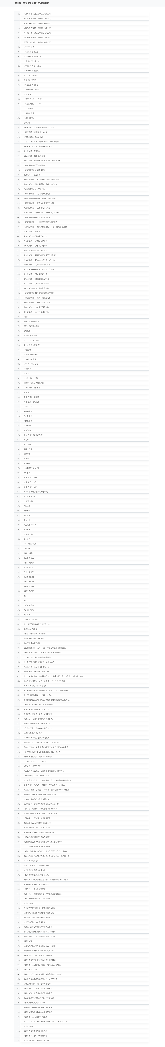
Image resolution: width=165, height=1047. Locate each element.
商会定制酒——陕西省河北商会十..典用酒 (39, 260)
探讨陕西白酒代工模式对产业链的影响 (38, 984)
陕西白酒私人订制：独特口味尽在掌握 (38, 955)
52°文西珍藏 (28, 108)
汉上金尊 (27, 539)
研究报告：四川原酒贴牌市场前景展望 (38, 917)
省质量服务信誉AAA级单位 (34, 638)
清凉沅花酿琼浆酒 (30, 336)
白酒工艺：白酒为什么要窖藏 (34, 889)
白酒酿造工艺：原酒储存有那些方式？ (38, 728)
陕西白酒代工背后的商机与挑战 (35, 1017)
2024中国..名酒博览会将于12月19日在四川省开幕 (42, 752)
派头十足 (27, 520)
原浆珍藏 (27, 123)
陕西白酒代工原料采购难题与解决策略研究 (40, 960)
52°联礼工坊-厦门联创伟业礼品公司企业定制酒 (41, 142)
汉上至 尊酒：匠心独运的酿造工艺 (36, 667)
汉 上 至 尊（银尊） (31, 482)
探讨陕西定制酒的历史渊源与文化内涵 (38, 1007)
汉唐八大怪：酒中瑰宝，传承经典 (36, 671)
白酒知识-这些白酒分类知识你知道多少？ (39, 832)
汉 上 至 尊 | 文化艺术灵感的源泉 (36, 686)
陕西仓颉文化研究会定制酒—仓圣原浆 (38, 146)
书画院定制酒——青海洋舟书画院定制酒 (39, 203)
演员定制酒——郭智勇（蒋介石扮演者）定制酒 (41, 213)
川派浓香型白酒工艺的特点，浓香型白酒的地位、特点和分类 (46, 856)
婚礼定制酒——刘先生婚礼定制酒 (36, 288)
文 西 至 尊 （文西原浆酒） (34, 435)
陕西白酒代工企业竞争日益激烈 (35, 1031)
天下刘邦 (27, 463)
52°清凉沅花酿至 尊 (31, 359)
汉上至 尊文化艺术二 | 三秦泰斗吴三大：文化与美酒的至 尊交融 (47, 780)
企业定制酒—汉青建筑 (32, 151)
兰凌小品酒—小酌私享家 (33, 388)
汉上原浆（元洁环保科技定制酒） (36, 492)
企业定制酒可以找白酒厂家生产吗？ (37, 709)
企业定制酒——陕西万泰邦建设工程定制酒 (40, 255)
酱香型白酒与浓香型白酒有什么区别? (37, 723)
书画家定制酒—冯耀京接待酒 (34, 170)
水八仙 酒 (27, 444)
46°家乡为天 (28, 94)
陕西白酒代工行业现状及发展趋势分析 (38, 988)
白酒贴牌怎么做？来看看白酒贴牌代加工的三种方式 (43, 842)
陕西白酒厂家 (29, 591)
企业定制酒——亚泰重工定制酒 (35, 236)
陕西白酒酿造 (29, 553)
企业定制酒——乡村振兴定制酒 (35, 246)
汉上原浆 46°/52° (30, 525)
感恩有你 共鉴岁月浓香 (32, 766)
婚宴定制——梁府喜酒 (32, 175)
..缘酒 (26, 317)
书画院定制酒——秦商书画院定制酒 (37, 298)
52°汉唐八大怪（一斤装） (33, 99)
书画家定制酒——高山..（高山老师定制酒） (40, 198)
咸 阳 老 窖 (28, 392)
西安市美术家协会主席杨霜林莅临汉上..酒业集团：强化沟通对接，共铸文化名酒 (53, 676)
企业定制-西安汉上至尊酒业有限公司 (37, 23)
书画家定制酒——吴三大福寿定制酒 (37, 194)
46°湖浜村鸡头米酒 (31, 354)
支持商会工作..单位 (31, 619)
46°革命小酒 (28, 534)
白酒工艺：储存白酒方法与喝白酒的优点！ (40, 719)
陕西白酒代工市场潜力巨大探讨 (35, 1036)
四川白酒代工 (29, 572)
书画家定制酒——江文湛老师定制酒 (37, 217)
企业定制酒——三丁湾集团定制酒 (36, 312)
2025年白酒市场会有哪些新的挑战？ (37, 738)
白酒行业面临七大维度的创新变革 (36, 865)
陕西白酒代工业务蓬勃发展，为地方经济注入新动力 (43, 974)
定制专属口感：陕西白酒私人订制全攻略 (39, 951)
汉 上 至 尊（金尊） (31, 487)
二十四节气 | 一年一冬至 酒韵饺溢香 (37, 657)
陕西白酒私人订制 (30, 969)
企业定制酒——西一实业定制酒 (35, 250)
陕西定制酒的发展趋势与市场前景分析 (38, 1012)
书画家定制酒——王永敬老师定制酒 (37, 208)
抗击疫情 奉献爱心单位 (32, 643)
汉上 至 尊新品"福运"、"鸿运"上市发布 (38, 695)
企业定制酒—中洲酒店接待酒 (34, 156)
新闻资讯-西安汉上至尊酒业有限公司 (37, 37)
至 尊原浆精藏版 (30, 80)
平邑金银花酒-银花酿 (31, 321)
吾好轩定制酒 (29, 118)
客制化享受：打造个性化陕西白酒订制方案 (40, 936)
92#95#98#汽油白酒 (31, 468)
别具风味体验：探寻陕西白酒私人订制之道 (40, 946)
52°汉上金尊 (28, 501)
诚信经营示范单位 (30, 629)
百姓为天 (27, 548)
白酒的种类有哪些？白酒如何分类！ (37, 884)
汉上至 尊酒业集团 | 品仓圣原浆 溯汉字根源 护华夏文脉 (44, 681)
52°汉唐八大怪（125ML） (33, 104)
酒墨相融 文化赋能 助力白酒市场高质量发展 (40, 794)
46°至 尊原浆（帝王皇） (33, 56)
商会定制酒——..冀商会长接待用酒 (37, 265)
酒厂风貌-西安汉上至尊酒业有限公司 (37, 19)
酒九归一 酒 (28, 440)
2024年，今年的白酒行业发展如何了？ (38, 799)
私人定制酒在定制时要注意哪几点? (37, 846)
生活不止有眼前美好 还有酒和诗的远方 (38, 757)
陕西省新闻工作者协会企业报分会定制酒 (39, 127)
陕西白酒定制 (29, 586)
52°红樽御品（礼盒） (32, 61)
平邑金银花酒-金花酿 (31, 326)
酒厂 (25, 596)
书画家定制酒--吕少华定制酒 (34, 189)
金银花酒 (27, 331)
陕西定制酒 (28, 941)
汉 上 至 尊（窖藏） (31, 477)
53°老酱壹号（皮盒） (32, 90)
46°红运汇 (27, 373)
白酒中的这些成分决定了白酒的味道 (37, 899)
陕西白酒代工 (29, 558)
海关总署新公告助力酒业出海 (34, 870)
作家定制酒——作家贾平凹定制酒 (36, 307)
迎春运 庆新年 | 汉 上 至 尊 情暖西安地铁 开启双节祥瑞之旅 (46, 747)
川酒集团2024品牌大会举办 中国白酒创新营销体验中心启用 (46, 880)
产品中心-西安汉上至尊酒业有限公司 (37, 14)
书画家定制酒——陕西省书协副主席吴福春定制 (41, 179)
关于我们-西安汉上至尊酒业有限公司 (37, 33)
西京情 (26, 459)
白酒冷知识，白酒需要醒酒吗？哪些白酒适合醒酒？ (43, 894)
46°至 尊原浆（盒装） (32, 71)
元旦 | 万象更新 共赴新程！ (34, 733)
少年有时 (27, 473)
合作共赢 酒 (28, 416)
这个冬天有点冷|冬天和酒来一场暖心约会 (39, 662)
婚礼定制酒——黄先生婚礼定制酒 (36, 283)
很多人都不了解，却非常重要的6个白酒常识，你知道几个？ (46, 1022)
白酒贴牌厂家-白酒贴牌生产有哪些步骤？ (39, 705)
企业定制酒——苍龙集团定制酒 (35, 274)
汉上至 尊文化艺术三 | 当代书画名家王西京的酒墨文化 (44, 771)
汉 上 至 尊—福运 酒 (31, 397)
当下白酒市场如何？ (31, 861)
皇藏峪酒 (27, 454)
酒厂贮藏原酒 (29, 605)
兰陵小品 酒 (28, 406)
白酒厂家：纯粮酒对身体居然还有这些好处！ (40, 809)
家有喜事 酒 (28, 411)
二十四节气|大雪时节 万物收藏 (35, 761)
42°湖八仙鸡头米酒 (31, 378)
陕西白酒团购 (29, 582)
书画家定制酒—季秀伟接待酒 (34, 165)
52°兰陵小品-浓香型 (31, 364)
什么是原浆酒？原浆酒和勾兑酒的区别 (38, 828)
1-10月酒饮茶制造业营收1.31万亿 (36, 875)
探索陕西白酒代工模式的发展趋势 (36, 1040)
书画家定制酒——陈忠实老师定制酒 (37, 302)
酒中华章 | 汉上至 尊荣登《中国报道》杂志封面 (41, 742)
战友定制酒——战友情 (32, 231)
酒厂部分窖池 (29, 610)
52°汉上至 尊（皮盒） (32, 52)
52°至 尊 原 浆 (29, 47)
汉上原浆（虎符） (30, 496)
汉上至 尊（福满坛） (31, 75)
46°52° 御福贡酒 (30, 544)
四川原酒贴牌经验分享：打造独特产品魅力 (40, 908)
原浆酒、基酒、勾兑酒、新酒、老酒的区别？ (40, 813)
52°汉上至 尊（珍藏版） (33, 66)
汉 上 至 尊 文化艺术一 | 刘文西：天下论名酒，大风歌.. (44, 785)
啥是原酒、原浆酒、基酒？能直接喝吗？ (39, 714)
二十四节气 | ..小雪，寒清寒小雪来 (36, 775)
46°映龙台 (27, 369)
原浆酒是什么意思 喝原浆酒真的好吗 (37, 823)
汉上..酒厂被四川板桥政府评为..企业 (37, 624)
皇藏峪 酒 (27, 425)
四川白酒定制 (29, 577)
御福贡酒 (27, 529)
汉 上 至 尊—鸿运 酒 (31, 402)
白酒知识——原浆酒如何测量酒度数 (37, 818)
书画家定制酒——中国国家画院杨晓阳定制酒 (40, 222)
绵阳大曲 (27, 506)
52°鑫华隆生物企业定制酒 (33, 137)
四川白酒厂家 (29, 567)
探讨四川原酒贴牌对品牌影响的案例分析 (39, 913)
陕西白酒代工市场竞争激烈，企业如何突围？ (40, 979)
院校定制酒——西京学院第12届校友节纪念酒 (40, 184)
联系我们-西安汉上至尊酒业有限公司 (37, 42)
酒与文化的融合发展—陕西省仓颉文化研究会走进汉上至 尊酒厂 (47, 700)
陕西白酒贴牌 (29, 563)
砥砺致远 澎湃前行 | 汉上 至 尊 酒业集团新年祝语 (42, 652)
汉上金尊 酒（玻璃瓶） (32, 345)
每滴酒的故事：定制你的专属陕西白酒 (38, 927)
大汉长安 (27, 511)
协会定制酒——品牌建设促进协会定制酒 (39, 269)
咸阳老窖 (27, 515)
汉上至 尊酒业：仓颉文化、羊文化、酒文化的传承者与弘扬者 (46, 790)
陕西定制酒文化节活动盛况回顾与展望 (38, 993)
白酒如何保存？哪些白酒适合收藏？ (37, 837)
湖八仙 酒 (27, 430)
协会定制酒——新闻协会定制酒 (35, 241)
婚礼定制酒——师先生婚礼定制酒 (36, 279)
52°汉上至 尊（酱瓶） (32, 85)
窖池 (25, 600)
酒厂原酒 (27, 615)
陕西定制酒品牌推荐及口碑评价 (35, 1003)
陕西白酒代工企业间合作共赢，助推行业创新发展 (42, 965)
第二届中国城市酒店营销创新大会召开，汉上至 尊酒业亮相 (46, 690)
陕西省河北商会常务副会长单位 (35, 634)
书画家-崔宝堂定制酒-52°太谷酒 (35, 132)
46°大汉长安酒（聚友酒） (33, 340)
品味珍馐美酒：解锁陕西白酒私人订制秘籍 (40, 932)
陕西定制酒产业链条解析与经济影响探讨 (39, 998)
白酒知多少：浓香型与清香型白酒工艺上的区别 (41, 804)
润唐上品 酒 (28, 449)
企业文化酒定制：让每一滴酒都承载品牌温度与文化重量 (45, 648)
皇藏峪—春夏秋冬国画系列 (34, 383)
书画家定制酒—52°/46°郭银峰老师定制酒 (39, 293)
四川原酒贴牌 (29, 903)
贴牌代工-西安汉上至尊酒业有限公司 (37, 28)
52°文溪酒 (27, 350)
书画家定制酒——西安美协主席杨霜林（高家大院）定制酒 (45, 227)
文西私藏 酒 (28, 421)
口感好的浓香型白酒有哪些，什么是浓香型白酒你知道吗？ (45, 851)
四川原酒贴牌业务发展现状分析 (35, 922)
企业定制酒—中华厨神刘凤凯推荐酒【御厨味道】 (42, 160)
